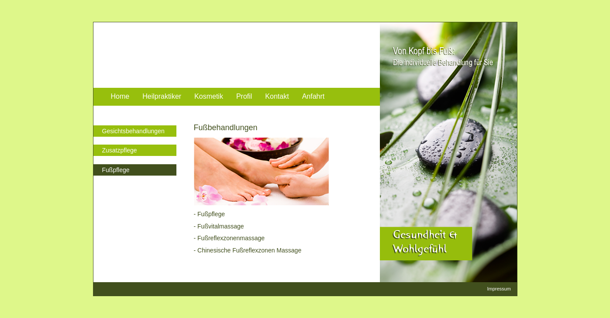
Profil (244, 96)
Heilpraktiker (161, 96)
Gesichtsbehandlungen (133, 131)
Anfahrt (313, 96)
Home (120, 96)
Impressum (499, 288)
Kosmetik (208, 96)
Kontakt (277, 96)
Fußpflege (116, 169)
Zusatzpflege (119, 150)
